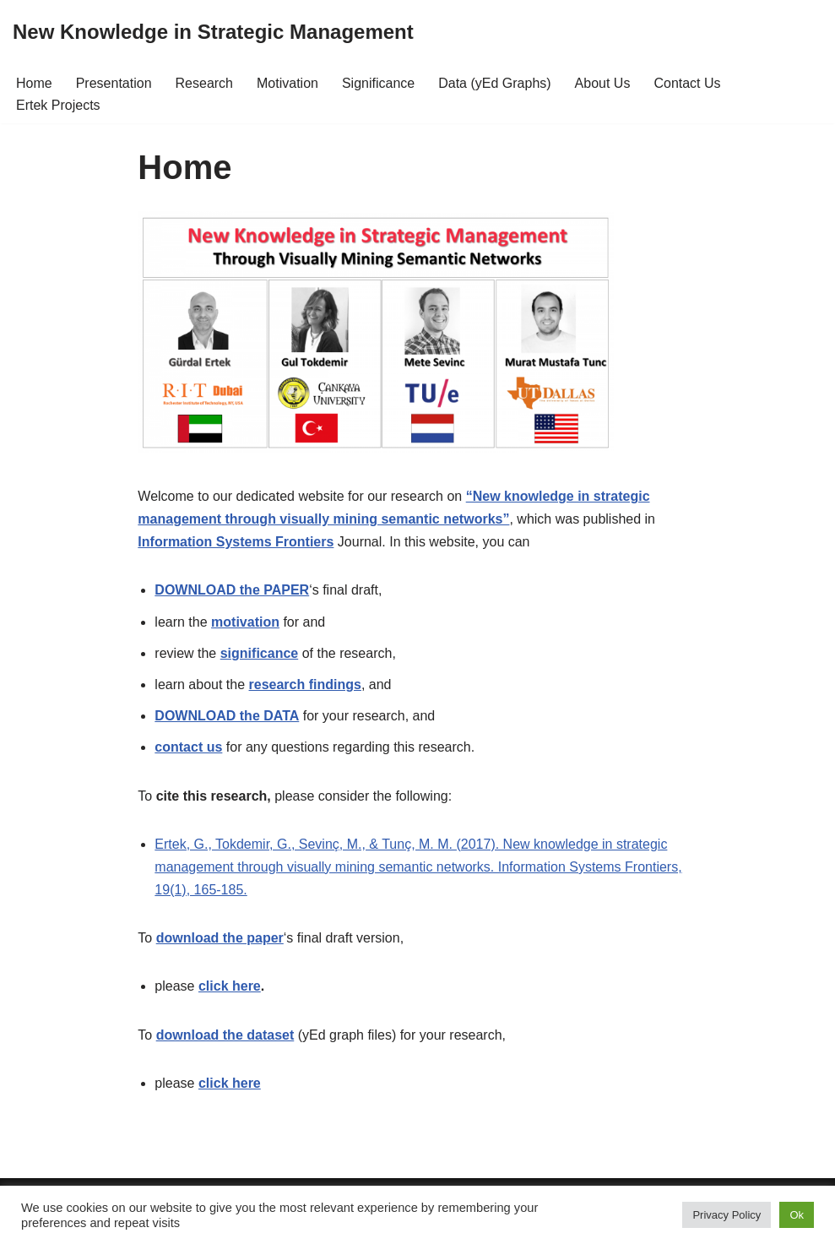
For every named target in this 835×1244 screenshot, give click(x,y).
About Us (603, 83)
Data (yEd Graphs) (494, 83)
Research (204, 83)
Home (34, 83)
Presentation (114, 83)
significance (259, 653)
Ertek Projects (58, 105)
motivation (245, 622)
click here (229, 986)
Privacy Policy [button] (726, 1215)
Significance (378, 83)
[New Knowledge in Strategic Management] (213, 32)
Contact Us (686, 83)
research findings (305, 684)
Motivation (287, 83)
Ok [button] (796, 1215)
